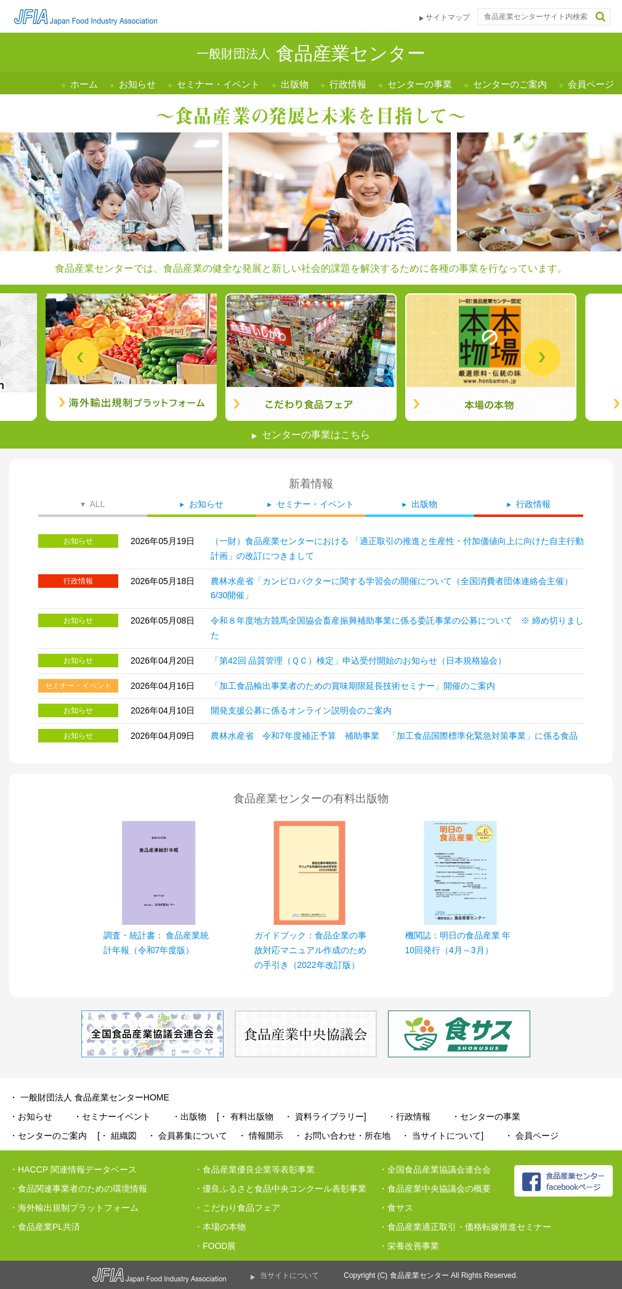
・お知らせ (30, 1116)
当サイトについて (289, 1275)
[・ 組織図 (117, 1136)
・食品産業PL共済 (44, 1227)
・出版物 (189, 1116)
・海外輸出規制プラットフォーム (74, 1208)
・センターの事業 (485, 1116)
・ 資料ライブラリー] (325, 1116)
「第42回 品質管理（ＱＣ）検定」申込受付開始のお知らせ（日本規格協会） (358, 660)
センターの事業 (419, 84)
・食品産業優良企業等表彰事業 (254, 1169)
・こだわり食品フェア (237, 1208)
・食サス (396, 1208)
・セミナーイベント (112, 1116)
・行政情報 (408, 1116)
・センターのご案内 (48, 1135)
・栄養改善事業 (409, 1246)
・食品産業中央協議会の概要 (435, 1188)
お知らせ (137, 84)
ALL (97, 504)
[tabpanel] (311, 357)
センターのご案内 (510, 84)
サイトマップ (448, 17)
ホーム (84, 84)
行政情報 (347, 84)
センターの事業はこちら (316, 434)
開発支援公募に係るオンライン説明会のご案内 (301, 710)
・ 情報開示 (260, 1136)
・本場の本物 (220, 1227)
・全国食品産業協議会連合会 (435, 1169)
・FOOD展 (215, 1246)
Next (541, 357)
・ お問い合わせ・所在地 (342, 1136)
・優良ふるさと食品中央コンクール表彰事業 (280, 1188)
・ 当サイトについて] (442, 1136)
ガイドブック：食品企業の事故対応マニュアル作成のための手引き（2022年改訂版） (310, 950)
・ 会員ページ (531, 1135)
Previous (80, 357)
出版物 (295, 84)
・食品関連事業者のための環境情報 (78, 1188)
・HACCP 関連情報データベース (73, 1169)
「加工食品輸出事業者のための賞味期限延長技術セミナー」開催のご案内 (353, 686)
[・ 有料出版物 (245, 1116)
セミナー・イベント (218, 84)
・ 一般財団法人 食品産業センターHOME (89, 1097)
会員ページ (591, 84)
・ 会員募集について (187, 1136)
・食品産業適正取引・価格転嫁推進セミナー (465, 1227)
